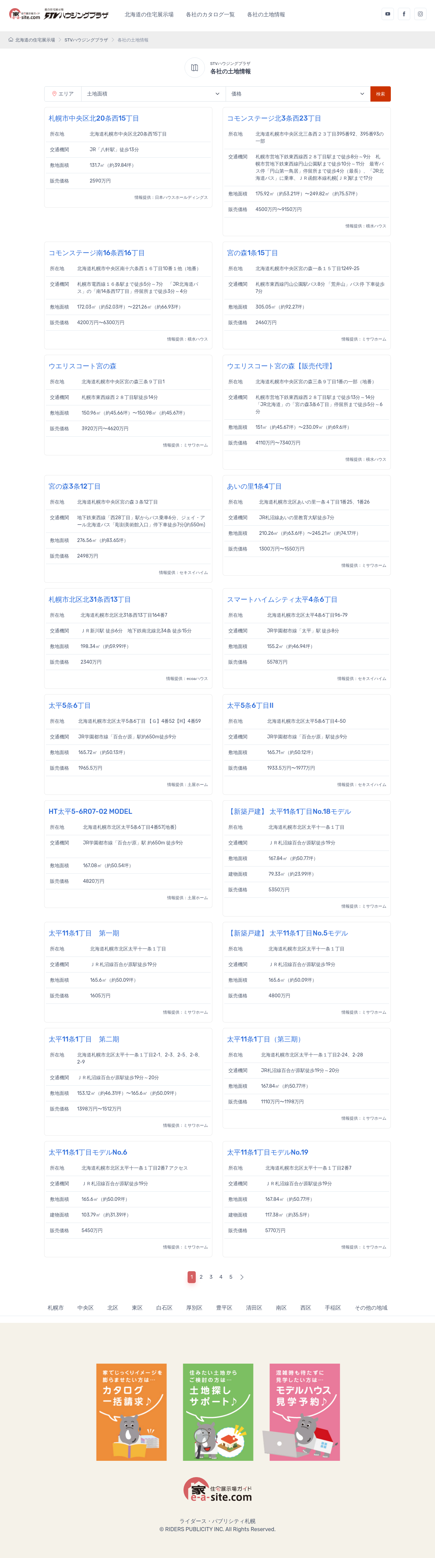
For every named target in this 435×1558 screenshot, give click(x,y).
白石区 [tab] (164, 1308)
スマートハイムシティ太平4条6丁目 (282, 599)
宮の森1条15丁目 (252, 253)
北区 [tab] (112, 1308)
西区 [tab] (305, 1308)
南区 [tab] (281, 1308)
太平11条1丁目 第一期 (84, 933)
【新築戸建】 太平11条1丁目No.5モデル (287, 933)
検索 (380, 94)
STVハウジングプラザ (86, 39)
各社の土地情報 (266, 14)
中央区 (85, 1308)
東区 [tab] (137, 1308)
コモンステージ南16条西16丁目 (97, 253)
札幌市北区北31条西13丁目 (90, 599)
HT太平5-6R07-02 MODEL (90, 811)
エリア (63, 94)
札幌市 (56, 1308)
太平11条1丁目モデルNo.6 (88, 1152)
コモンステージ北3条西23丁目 (274, 118)
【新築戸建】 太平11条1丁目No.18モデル (289, 811)
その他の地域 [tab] (371, 1308)
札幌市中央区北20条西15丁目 (94, 118)
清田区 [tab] (254, 1308)
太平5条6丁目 (70, 705)
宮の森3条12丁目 (75, 486)
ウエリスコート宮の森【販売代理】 (281, 366)
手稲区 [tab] (333, 1308)
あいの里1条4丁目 (254, 486)
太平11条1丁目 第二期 (84, 1039)
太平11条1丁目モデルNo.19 (267, 1152)
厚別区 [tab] (194, 1308)
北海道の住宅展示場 (149, 14)
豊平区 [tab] (224, 1308)
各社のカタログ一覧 (210, 14)
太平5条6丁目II (250, 705)
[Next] (241, 1277)
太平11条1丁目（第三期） (265, 1039)
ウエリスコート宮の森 (83, 366)
